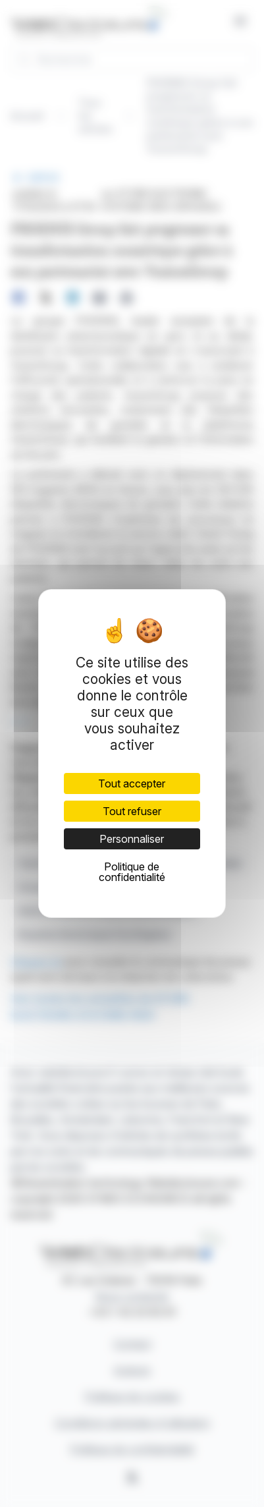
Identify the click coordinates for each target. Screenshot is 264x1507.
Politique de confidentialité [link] (132, 872)
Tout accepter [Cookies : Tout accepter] (131, 783)
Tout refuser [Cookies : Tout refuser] (132, 811)
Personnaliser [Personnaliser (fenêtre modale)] (131, 838)
